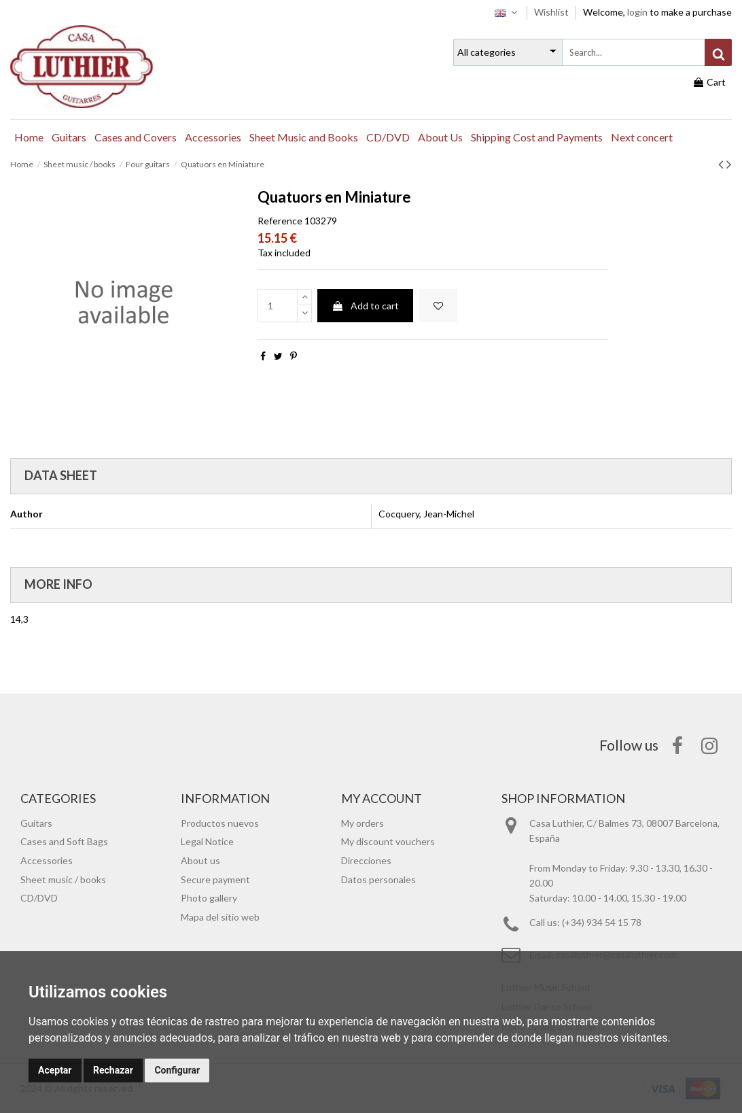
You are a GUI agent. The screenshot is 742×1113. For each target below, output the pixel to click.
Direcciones (366, 860)
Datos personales (378, 879)
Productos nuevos (220, 823)
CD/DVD (39, 898)
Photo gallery (209, 898)
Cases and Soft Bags (64, 841)
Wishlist (552, 12)
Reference (280, 220)
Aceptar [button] (55, 1070)
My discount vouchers (388, 841)
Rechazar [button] (113, 1070)
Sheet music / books (63, 879)
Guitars (36, 823)
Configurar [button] (177, 1070)
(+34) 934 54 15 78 (601, 922)
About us (200, 860)
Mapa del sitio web (220, 917)
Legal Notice (207, 841)
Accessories (46, 860)
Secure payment (215, 879)
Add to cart (365, 305)
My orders (362, 823)
